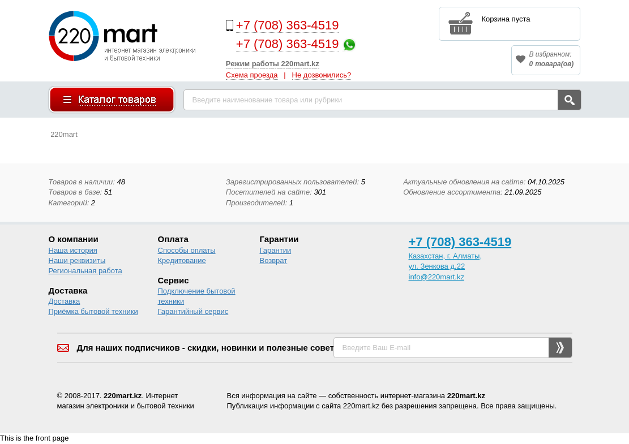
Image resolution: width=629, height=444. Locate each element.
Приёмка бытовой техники (93, 311)
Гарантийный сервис (193, 311)
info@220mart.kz (436, 277)
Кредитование (182, 260)
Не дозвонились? (322, 75)
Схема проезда (252, 75)
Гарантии (276, 250)
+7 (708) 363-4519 (287, 25)
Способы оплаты (187, 250)
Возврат (274, 260)
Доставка (64, 301)
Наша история (73, 250)
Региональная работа (85, 270)
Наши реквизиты (77, 260)
